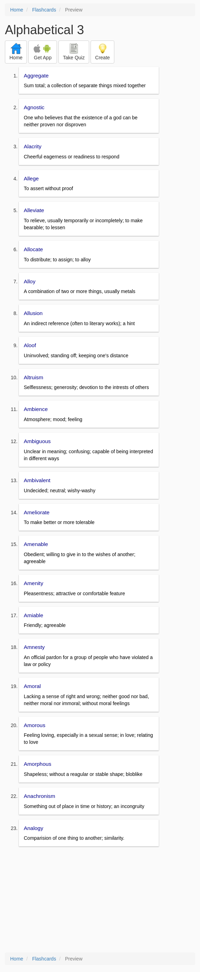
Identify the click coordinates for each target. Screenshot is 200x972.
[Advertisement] (100, 900)
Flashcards (44, 10)
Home (16, 10)
